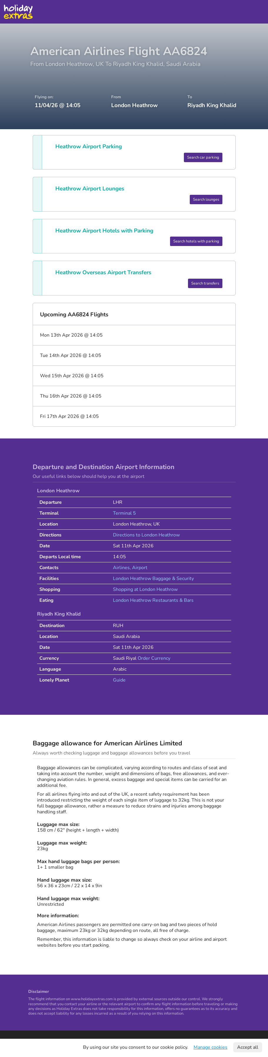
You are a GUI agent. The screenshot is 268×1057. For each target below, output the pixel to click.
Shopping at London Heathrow (145, 589)
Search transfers (205, 283)
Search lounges (206, 199)
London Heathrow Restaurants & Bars (153, 600)
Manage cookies (210, 1047)
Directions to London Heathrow (146, 535)
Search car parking (203, 157)
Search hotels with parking (196, 241)
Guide (119, 680)
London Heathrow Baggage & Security (153, 578)
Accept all (247, 1047)
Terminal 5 (124, 513)
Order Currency (154, 658)
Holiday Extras (18, 12)
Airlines (121, 567)
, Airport (138, 567)
